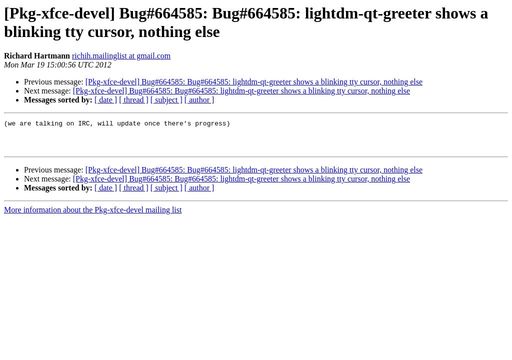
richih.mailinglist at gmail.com (121, 56)
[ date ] (105, 100)
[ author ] (199, 100)
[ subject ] (166, 100)
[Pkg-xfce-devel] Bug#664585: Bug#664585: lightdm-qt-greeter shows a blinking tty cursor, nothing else (254, 82)
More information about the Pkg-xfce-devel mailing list (93, 216)
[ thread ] (133, 100)
